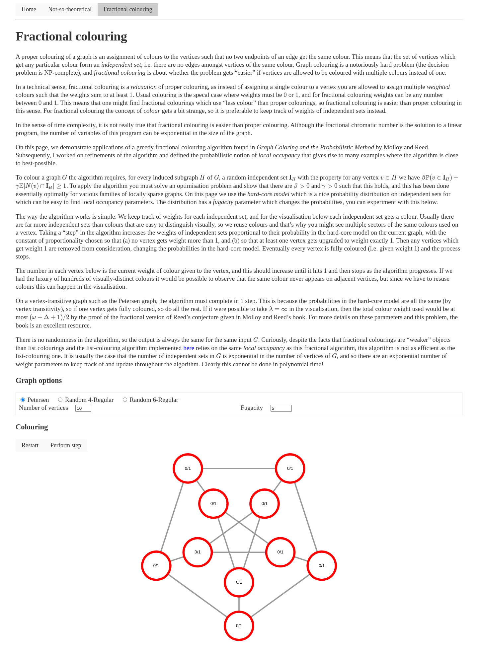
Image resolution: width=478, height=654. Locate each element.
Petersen (38, 399)
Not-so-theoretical (70, 9)
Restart (30, 445)
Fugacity (252, 407)
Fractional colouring (128, 9)
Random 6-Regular (154, 399)
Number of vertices (43, 407)
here (188, 347)
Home (29, 9)
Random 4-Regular (89, 399)
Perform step (65, 445)
